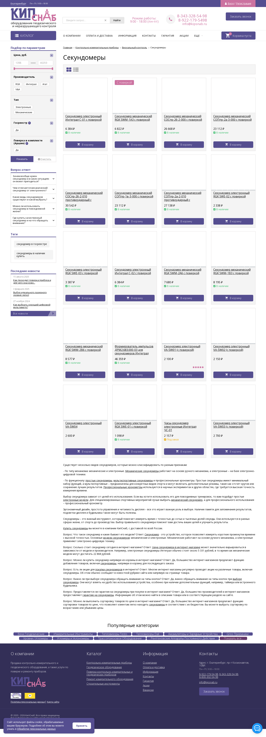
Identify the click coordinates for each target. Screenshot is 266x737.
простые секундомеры (99, 480)
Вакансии (148, 690)
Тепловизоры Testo (114, 634)
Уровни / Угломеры (35, 638)
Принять (81, 725)
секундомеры (108, 563)
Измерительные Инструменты (73, 634)
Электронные (23, 107)
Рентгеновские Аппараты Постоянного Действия (183, 638)
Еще (198, 35)
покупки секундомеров (108, 569)
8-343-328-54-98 (192, 16)
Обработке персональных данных (36, 729)
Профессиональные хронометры (123, 487)
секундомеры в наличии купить (31, 255)
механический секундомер (187, 500)
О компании (71, 35)
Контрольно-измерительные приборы (109, 662)
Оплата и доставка (99, 35)
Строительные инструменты (103, 683)
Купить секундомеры (75, 528)
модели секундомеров (116, 537)
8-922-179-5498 (192, 20)
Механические (24, 112)
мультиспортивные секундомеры (133, 480)
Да (17, 150)
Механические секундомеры (142, 471)
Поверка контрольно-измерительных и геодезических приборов (110, 673)
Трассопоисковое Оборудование (120, 638)
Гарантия (167, 35)
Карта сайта (53, 701)
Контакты (149, 35)
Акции (184, 35)
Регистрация (243, 3)
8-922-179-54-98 (208, 674)
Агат (44, 84)
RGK (18, 84)
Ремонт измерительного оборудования (110, 679)
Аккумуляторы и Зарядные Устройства (193, 634)
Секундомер (152, 534)
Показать (22, 159)
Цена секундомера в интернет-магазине (176, 547)
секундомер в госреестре (32, 244)
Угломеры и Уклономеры (73, 638)
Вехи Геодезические (31, 634)
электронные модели (75, 500)
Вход (231, 3)
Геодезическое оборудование (104, 667)
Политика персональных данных (28, 701)
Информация (127, 35)
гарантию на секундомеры (98, 595)
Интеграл (31, 84)
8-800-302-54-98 (208, 677)
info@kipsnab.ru (194, 23)
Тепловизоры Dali (147, 634)
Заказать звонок (240, 16)
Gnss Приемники (238, 634)
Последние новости (25, 271)
